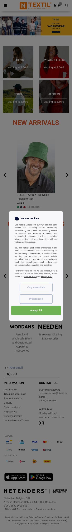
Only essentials (36, 287)
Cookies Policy (30, 276)
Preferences (36, 299)
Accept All (36, 310)
